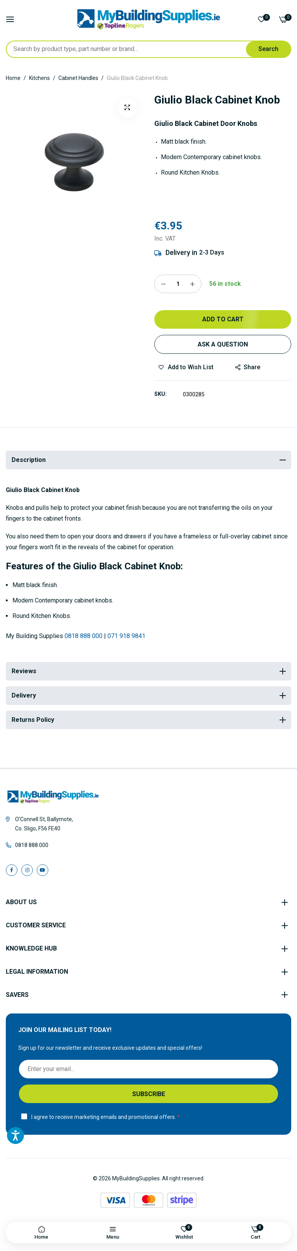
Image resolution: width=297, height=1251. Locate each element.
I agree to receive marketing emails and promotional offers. (103, 1117)
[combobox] (148, 49)
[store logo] (148, 19)
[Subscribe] (148, 1094)
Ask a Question (223, 344)
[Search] (268, 49)
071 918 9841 (126, 636)
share (247, 367)
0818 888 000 (83, 636)
